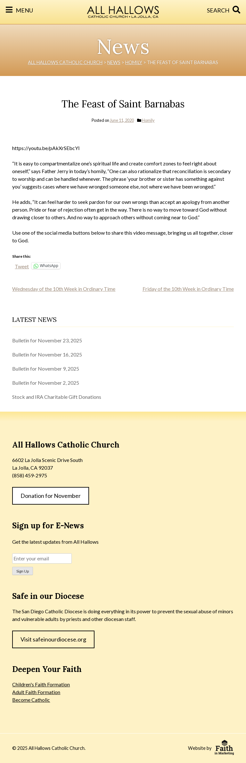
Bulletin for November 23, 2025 (47, 340)
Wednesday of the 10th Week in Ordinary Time (63, 289)
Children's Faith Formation (41, 684)
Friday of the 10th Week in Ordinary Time (188, 289)
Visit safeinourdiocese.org (53, 639)
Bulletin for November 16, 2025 (47, 354)
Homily (148, 120)
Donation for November (50, 495)
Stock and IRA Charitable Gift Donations (56, 397)
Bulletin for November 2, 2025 (45, 383)
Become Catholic (31, 700)
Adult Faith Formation (36, 692)
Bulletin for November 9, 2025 (45, 368)
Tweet (22, 265)
